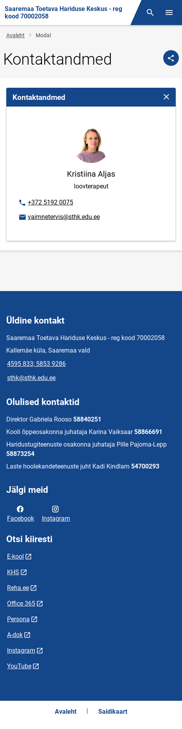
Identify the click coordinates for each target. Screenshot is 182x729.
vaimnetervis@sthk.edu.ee (59, 217)
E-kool (15, 556)
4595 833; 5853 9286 (36, 363)
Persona (18, 619)
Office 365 (21, 603)
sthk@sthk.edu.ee (31, 378)
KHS (13, 572)
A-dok (15, 635)
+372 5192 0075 (45, 203)
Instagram (56, 513)
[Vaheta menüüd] (169, 12)
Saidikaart (112, 711)
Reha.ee (18, 588)
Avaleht (15, 35)
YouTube (19, 666)
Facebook (20, 513)
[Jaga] (171, 58)
